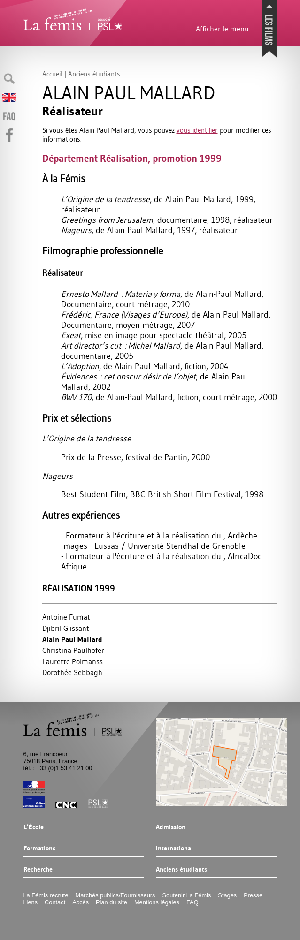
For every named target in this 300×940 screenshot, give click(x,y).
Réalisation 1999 (78, 588)
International (174, 848)
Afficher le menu (222, 28)
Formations (39, 848)
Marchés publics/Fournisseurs (115, 895)
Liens (30, 902)
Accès (80, 902)
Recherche (38, 869)
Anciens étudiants (181, 869)
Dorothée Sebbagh (72, 672)
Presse (253, 895)
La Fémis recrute (46, 895)
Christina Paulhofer (73, 650)
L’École (33, 827)
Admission (170, 827)
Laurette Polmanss (72, 661)
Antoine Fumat (66, 617)
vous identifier (197, 130)
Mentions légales (156, 902)
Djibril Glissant (65, 628)
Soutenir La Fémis (186, 895)
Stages (227, 895)
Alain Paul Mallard (72, 639)
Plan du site (111, 902)
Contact (55, 902)
